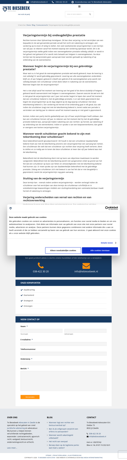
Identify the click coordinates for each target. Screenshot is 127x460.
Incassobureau (81, 2)
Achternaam (69, 334)
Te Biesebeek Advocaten (46, 458)
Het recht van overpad (58, 441)
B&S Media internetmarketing (92, 458)
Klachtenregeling (74, 455)
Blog (33, 25)
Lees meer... (12, 448)
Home (29, 25)
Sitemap (48, 455)
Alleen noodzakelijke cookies (63, 250)
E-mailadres (27, 340)
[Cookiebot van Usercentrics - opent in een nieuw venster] (107, 208)
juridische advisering (16, 428)
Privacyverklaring (60, 455)
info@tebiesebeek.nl (39, 2)
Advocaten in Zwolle (27, 422)
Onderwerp (26, 359)
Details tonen (107, 243)
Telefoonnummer (28, 349)
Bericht (25, 368)
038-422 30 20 (61, 2)
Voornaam (24, 334)
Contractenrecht (42, 25)
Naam (24, 326)
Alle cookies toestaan (99, 250)
